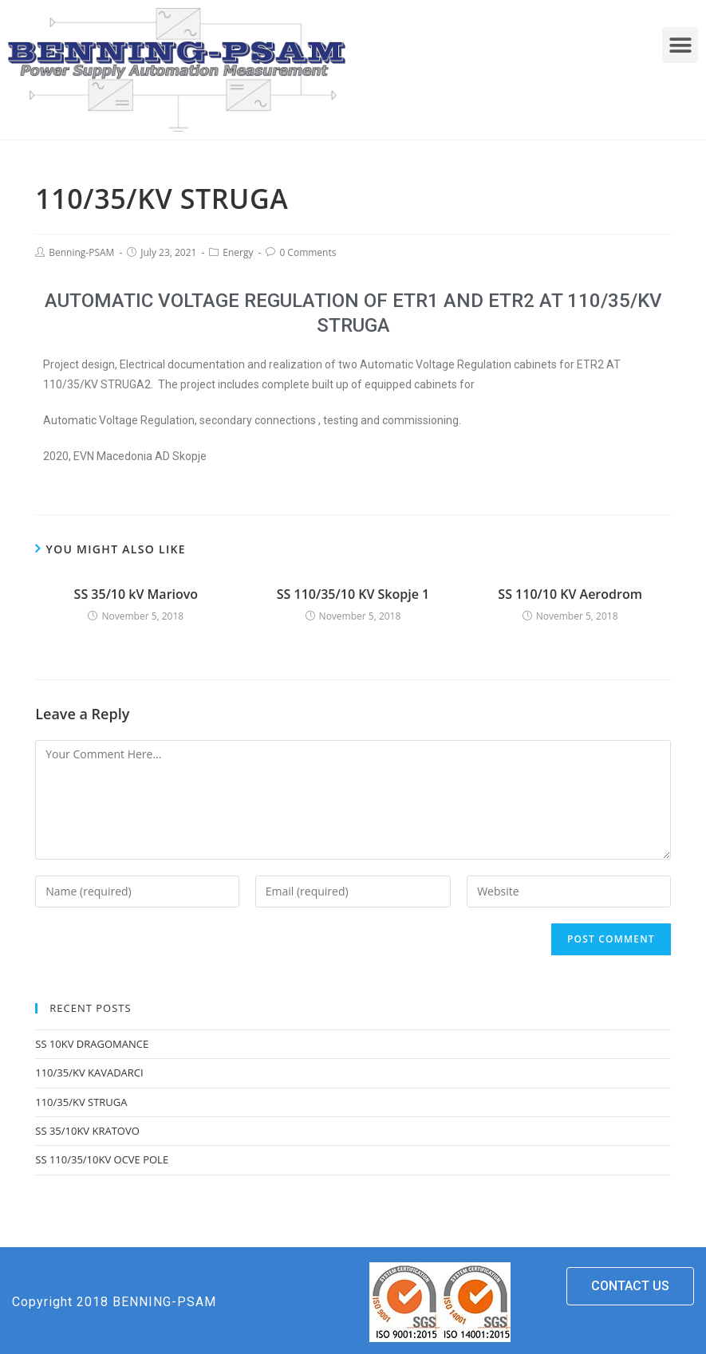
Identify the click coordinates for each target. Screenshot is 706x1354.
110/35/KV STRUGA (81, 1102)
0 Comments (307, 252)
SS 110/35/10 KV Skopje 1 (353, 594)
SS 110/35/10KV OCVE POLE (101, 1159)
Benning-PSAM (81, 252)
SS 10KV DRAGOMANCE (91, 1044)
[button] (680, 45)
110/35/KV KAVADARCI (89, 1072)
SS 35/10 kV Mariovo (136, 594)
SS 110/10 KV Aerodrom (570, 594)
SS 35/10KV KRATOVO (87, 1131)
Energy (238, 252)
